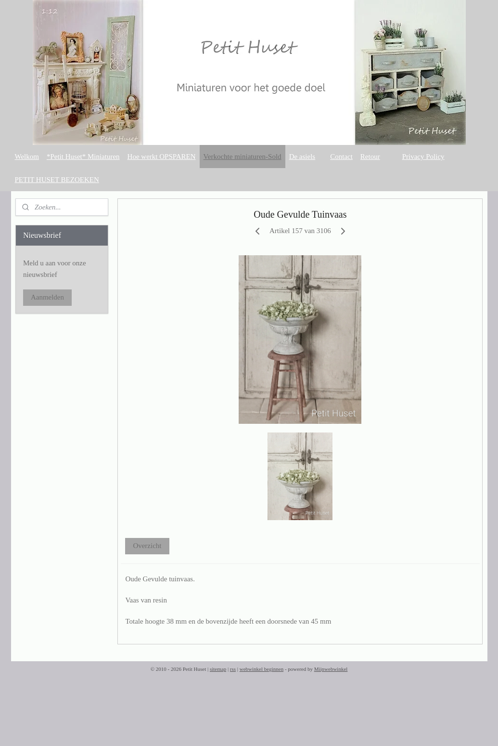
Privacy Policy (423, 156)
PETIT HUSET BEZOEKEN (57, 179)
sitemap (218, 669)
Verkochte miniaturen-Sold (242, 156)
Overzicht (147, 546)
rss (233, 669)
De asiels (302, 156)
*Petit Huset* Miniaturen (83, 156)
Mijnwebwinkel (331, 669)
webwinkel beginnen (261, 669)
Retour (370, 156)
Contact (341, 156)
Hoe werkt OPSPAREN (162, 156)
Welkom (27, 156)
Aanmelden (47, 297)
